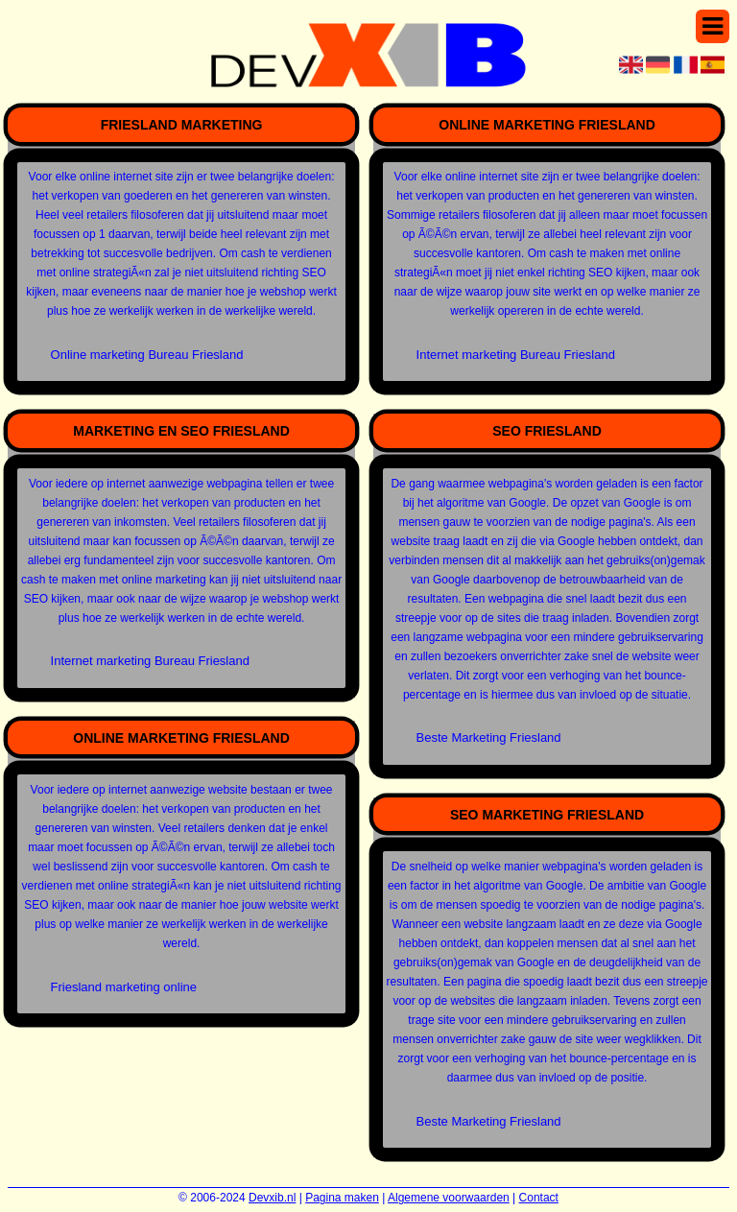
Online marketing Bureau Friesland (147, 354)
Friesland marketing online (124, 987)
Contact (539, 1197)
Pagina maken (342, 1197)
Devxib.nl (272, 1197)
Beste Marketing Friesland (488, 737)
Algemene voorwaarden (449, 1197)
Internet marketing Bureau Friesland (150, 661)
